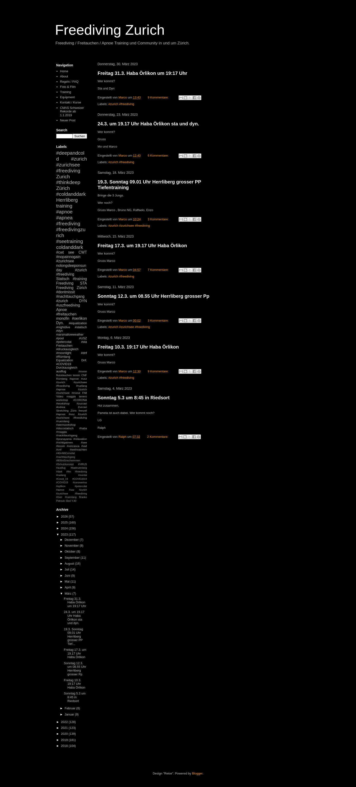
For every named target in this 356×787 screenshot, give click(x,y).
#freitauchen (66, 314)
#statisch (81, 327)
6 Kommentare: (159, 155)
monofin (62, 318)
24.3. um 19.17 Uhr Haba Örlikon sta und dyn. (148, 123)
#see (84, 442)
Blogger (197, 773)
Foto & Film (68, 87)
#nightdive (63, 327)
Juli (67, 569)
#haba (83, 428)
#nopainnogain (68, 257)
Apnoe (61, 310)
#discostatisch (65, 428)
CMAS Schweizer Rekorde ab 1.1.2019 (72, 111)
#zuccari (82, 403)
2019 (65, 740)
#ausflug (61, 468)
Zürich (63, 188)
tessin (76, 375)
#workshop (63, 403)
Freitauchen (64, 345)
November (72, 545)
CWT (83, 252)
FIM (84, 392)
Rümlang (61, 378)
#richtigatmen (64, 442)
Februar (70, 708)
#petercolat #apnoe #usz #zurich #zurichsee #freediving (71, 490)
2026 (65, 516)
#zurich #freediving (121, 104)
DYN (83, 301)
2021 (65, 728)
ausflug (61, 371)
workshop (62, 399)
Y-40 (73, 501)
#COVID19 (63, 364)
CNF (84, 375)
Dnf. (84, 360)
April (68, 587)
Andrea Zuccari (71, 406)
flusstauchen (64, 375)
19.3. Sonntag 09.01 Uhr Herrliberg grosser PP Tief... (73, 636)
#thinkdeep (68, 182)
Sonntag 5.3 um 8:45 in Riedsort (134, 397)
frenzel (83, 410)
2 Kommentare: (158, 436)
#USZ (83, 338)
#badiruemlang (79, 468)
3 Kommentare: (159, 219)
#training (80, 279)
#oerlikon (79, 318)
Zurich (63, 176)
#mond (76, 392)
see (71, 252)
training (64, 205)
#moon (83, 371)
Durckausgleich (66, 367)
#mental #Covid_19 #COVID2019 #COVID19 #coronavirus (71, 479)
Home (64, 71)
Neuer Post (67, 120)
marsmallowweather (70, 334)
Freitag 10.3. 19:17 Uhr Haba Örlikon (138, 346)
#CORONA (80, 399)
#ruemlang (70, 497)
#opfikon (61, 486)
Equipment (67, 97)
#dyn (59, 330)
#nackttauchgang (66, 435)
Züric (73, 410)
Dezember (72, 539)
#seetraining (69, 241)
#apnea (64, 217)
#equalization (78, 323)
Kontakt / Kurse (70, 102)
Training (65, 92)
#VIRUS (82, 464)
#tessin (60, 445)
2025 (65, 522)
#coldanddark (71, 194)
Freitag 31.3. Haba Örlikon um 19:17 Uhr (142, 73)
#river (59, 497)
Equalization (64, 360)
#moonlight (63, 353)
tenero (83, 396)
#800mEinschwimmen (68, 460)
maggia (71, 396)
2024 (65, 528)
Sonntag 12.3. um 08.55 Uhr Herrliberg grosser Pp (153, 296)
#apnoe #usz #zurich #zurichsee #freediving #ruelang (71, 382)
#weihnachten (78, 449)
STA (83, 283)
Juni (68, 575)
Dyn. (60, 323)
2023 (65, 534)
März (68, 593)
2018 (65, 746)
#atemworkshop (66, 424)
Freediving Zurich (110, 30)
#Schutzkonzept (65, 464)
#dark (59, 471)
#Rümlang (63, 356)
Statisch (62, 279)
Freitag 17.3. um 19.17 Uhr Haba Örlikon (142, 245)
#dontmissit (65, 292)
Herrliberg (67, 200)
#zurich (62, 301)
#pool (60, 338)
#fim (68, 471)
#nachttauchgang (70, 296)
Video (59, 396)
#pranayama (64, 438)
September (72, 557)
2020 (65, 734)
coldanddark (69, 247)
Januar (70, 714)
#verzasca (73, 445)
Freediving (65, 283)
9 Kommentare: (159, 97)
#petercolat (63, 342)
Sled (68, 501)
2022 (65, 722)
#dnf (84, 353)
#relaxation (80, 438)
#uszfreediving (68, 305)
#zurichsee (65, 261)
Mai (67, 581)
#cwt (60, 252)
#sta (84, 342)
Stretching (62, 410)
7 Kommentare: (159, 270)
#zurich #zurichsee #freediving (129, 225)
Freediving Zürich (71, 288)
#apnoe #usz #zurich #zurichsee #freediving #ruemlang (71, 418)
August (70, 563)
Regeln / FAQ (69, 81)
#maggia (61, 431)
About (64, 76)
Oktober (70, 551)
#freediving (68, 223)
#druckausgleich (67, 349)
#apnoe (64, 211)
